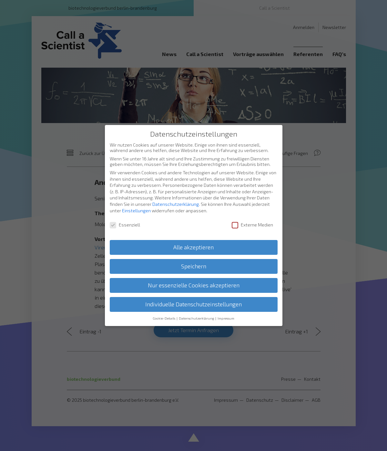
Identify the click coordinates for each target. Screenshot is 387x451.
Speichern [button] (193, 259)
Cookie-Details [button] (164, 311)
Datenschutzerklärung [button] (197, 311)
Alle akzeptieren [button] (193, 240)
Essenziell (125, 218)
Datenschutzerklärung (175, 197)
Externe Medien (252, 218)
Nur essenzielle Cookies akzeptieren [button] (193, 278)
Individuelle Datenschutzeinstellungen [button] (193, 297)
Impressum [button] (226, 311)
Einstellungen (136, 203)
